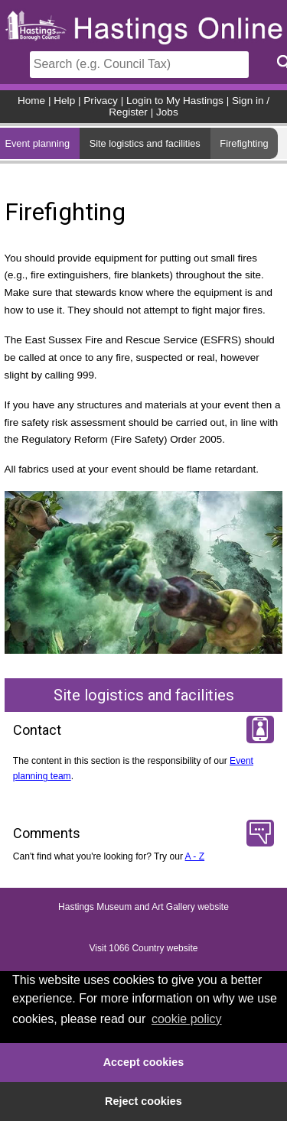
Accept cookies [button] (143, 1062)
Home (31, 100)
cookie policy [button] (187, 1018)
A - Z (195, 856)
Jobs (167, 112)
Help (64, 100)
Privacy (100, 100)
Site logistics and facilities (145, 143)
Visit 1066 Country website (144, 948)
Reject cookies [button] (143, 1101)
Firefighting (244, 143)
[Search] (139, 64)
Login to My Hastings (174, 100)
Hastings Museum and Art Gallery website (143, 907)
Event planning (37, 143)
